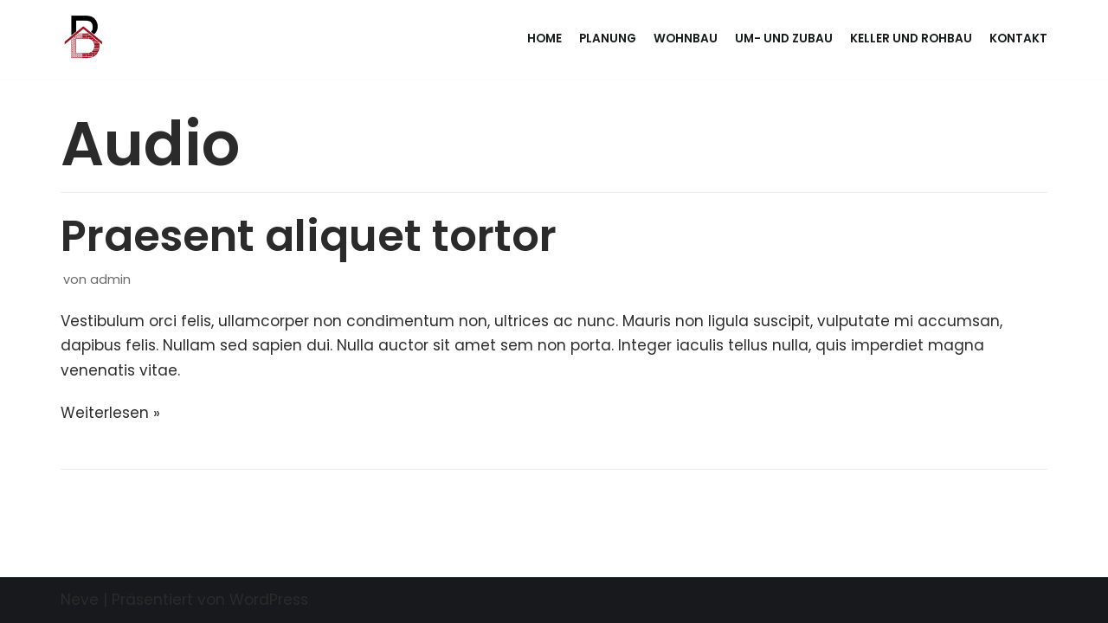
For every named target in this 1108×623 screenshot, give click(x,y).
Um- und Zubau (784, 38)
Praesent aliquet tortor (309, 236)
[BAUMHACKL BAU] (81, 39)
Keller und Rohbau (911, 38)
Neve (80, 599)
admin (110, 279)
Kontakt (1018, 38)
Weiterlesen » (110, 412)
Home (544, 38)
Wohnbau (686, 38)
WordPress (268, 599)
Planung (607, 38)
